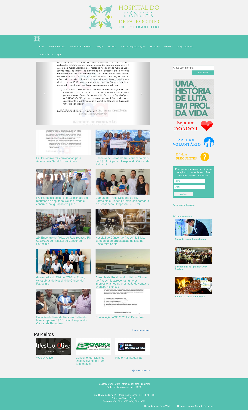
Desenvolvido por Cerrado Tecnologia (195, 406)
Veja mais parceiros (140, 370)
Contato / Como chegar (50, 54)
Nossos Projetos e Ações (133, 46)
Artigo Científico (185, 46)
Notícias (112, 46)
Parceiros (155, 46)
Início (41, 46)
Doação (99, 46)
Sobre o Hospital (57, 46)
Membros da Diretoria (80, 46)
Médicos (168, 46)
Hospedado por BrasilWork (157, 406)
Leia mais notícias (141, 330)
